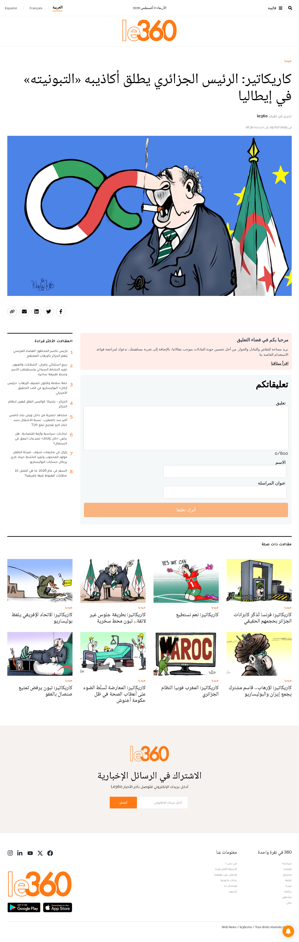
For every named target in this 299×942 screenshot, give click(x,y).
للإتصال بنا (230, 885)
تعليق (281, 402)
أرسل (123, 802)
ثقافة (288, 880)
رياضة (288, 891)
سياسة (287, 863)
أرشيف (233, 891)
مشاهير (287, 897)
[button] (288, 931)
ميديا (288, 61)
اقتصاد (287, 869)
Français (35, 8)
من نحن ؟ (231, 863)
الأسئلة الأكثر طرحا (226, 869)
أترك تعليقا (186, 509)
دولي (289, 902)
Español (11, 8)
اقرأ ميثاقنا (279, 363)
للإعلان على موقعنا (225, 874)
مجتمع (287, 874)
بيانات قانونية (229, 880)
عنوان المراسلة (272, 482)
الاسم (280, 462)
